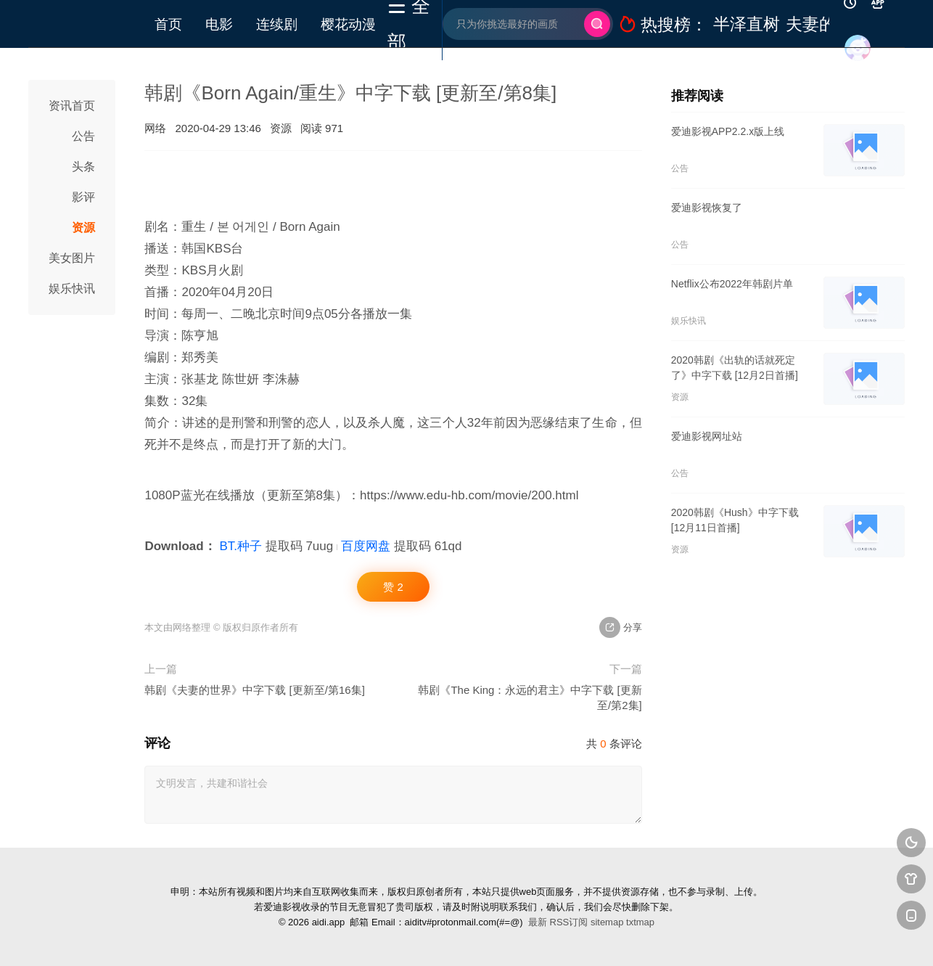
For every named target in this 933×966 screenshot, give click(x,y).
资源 (83, 227)
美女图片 (72, 258)
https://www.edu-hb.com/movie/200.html (469, 495)
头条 (83, 166)
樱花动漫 (348, 23)
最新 (537, 922)
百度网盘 (365, 546)
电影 (219, 23)
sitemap (607, 922)
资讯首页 (72, 105)
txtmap (640, 922)
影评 (83, 197)
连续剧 (276, 23)
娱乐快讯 (72, 288)
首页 (168, 23)
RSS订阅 (569, 922)
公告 (83, 136)
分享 (620, 627)
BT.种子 (240, 546)
